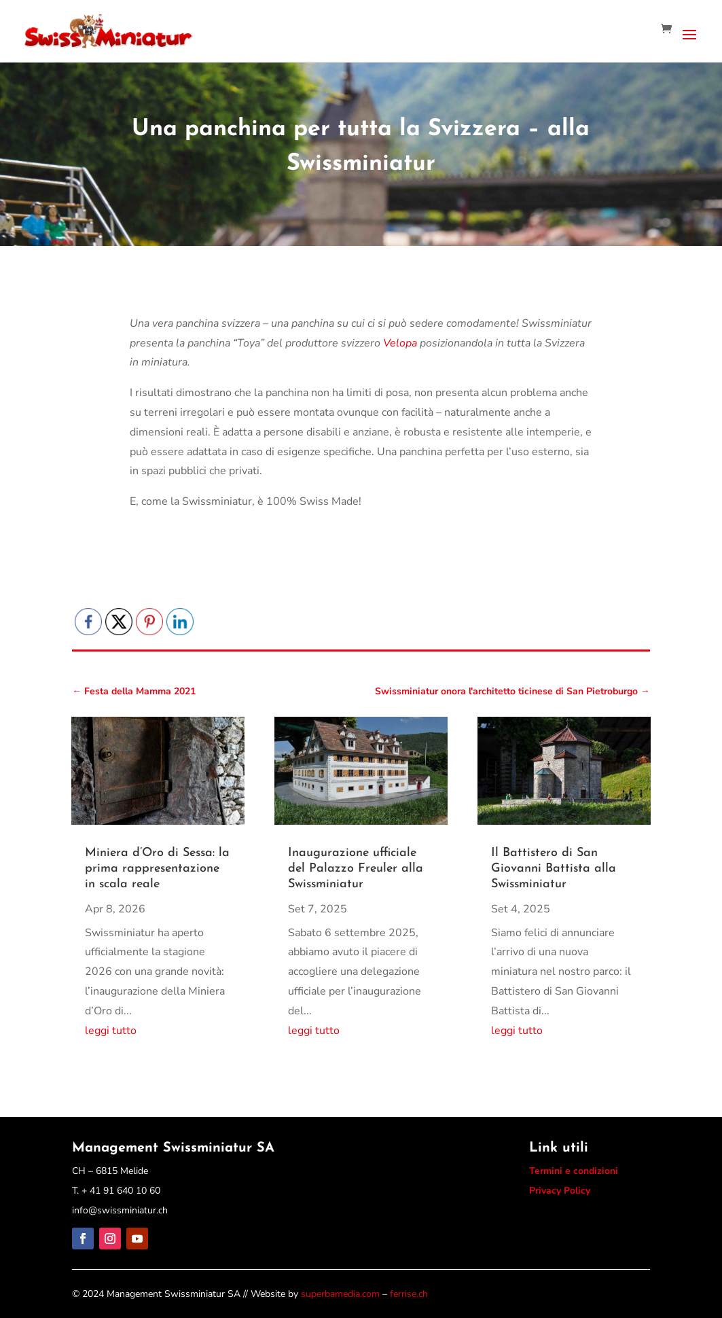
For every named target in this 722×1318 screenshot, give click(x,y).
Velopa (400, 343)
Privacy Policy (559, 1190)
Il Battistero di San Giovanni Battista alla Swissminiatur (553, 869)
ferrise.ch (409, 1293)
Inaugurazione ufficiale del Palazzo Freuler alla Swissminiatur (355, 869)
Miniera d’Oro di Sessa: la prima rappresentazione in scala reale (157, 869)
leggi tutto (111, 1030)
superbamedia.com (340, 1293)
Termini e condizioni (573, 1170)
